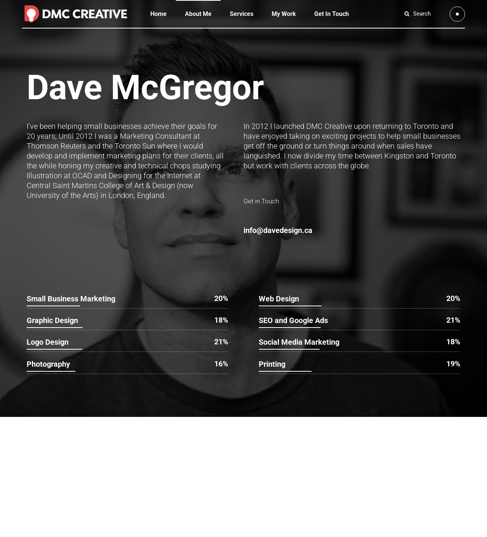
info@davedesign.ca (278, 230)
